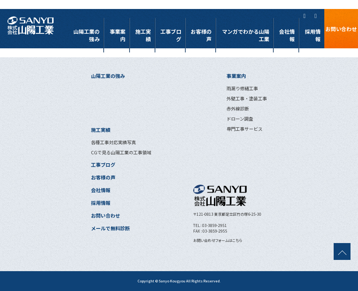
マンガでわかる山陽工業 (245, 35)
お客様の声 (201, 35)
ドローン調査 (240, 118)
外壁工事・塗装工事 (247, 98)
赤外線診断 (238, 108)
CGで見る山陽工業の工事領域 (121, 152)
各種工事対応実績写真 (113, 142)
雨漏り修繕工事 (242, 88)
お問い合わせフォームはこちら (217, 240)
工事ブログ (170, 35)
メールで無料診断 (110, 228)
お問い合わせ (341, 29)
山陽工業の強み (86, 35)
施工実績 (143, 35)
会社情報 (287, 35)
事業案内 (117, 35)
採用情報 (313, 35)
